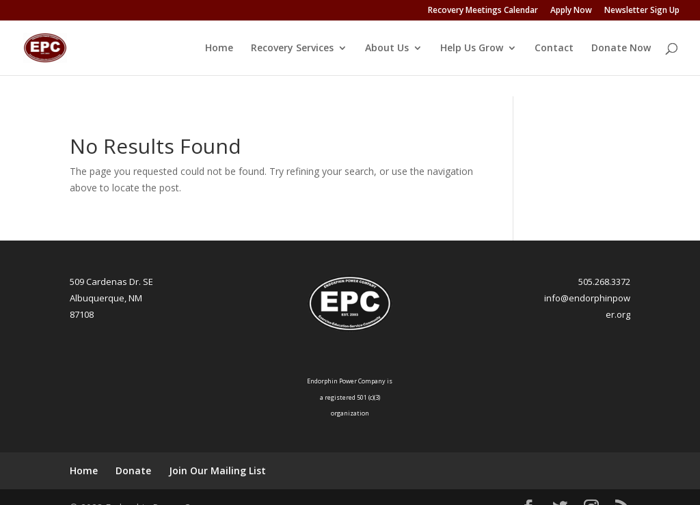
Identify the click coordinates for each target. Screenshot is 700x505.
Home (219, 48)
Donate (133, 452)
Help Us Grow (471, 48)
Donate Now (621, 48)
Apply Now (571, 11)
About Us (387, 48)
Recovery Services (292, 48)
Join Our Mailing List (217, 452)
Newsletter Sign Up (641, 11)
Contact (554, 48)
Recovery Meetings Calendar (483, 11)
